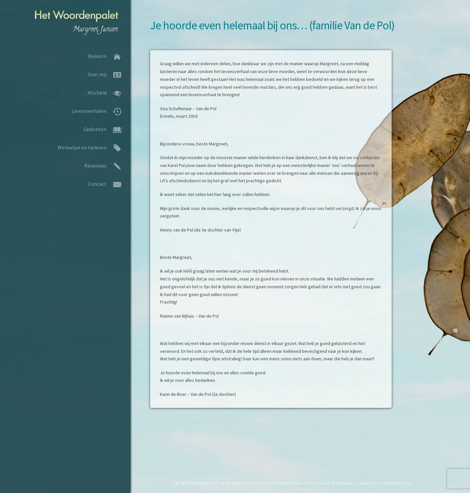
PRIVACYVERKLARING (282, 483)
